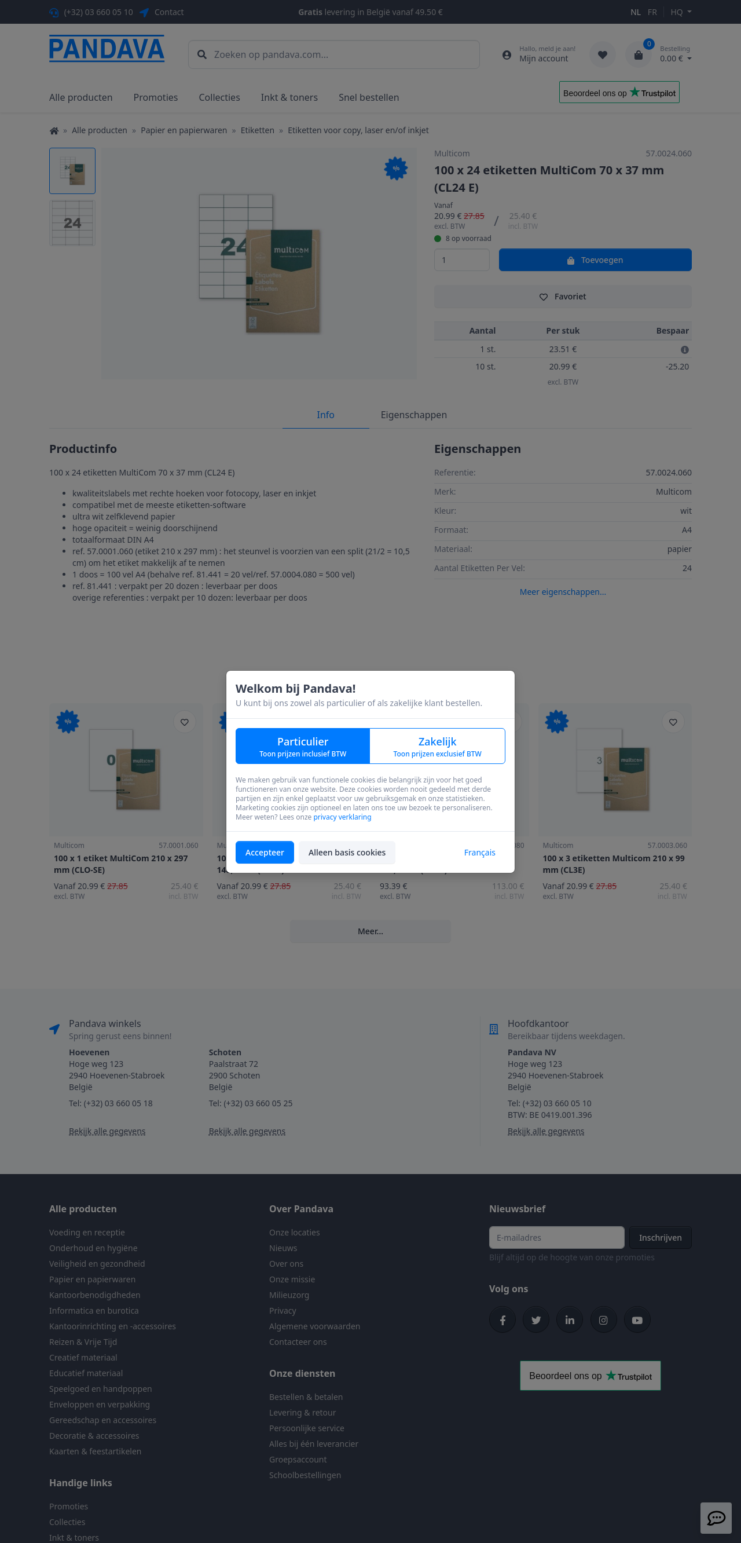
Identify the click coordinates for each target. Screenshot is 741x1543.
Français (480, 852)
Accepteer (264, 852)
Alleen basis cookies (347, 852)
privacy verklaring (342, 817)
